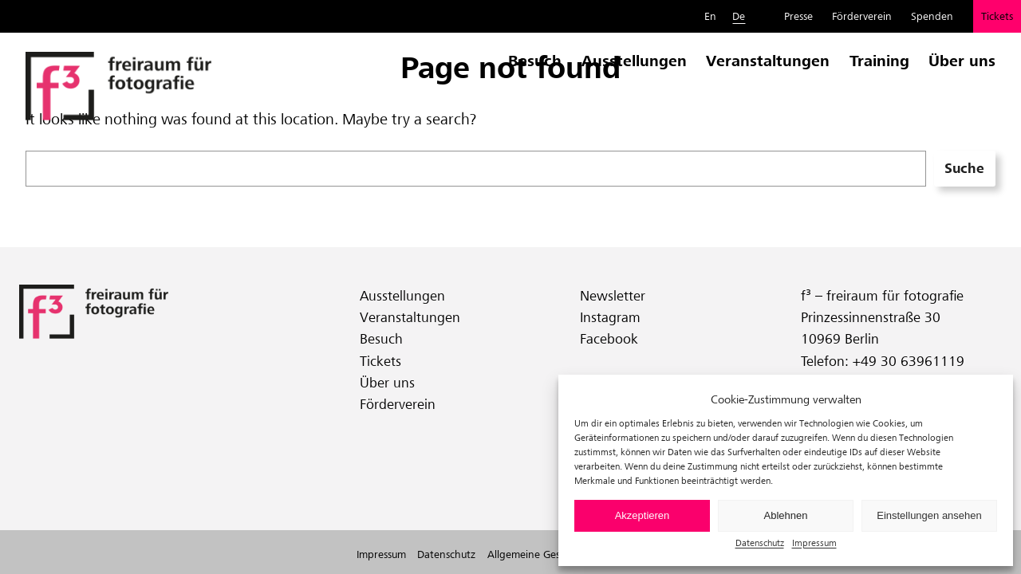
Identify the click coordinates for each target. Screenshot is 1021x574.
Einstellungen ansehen (929, 515)
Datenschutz (759, 542)
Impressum (814, 542)
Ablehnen (786, 515)
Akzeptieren (642, 515)
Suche (964, 168)
